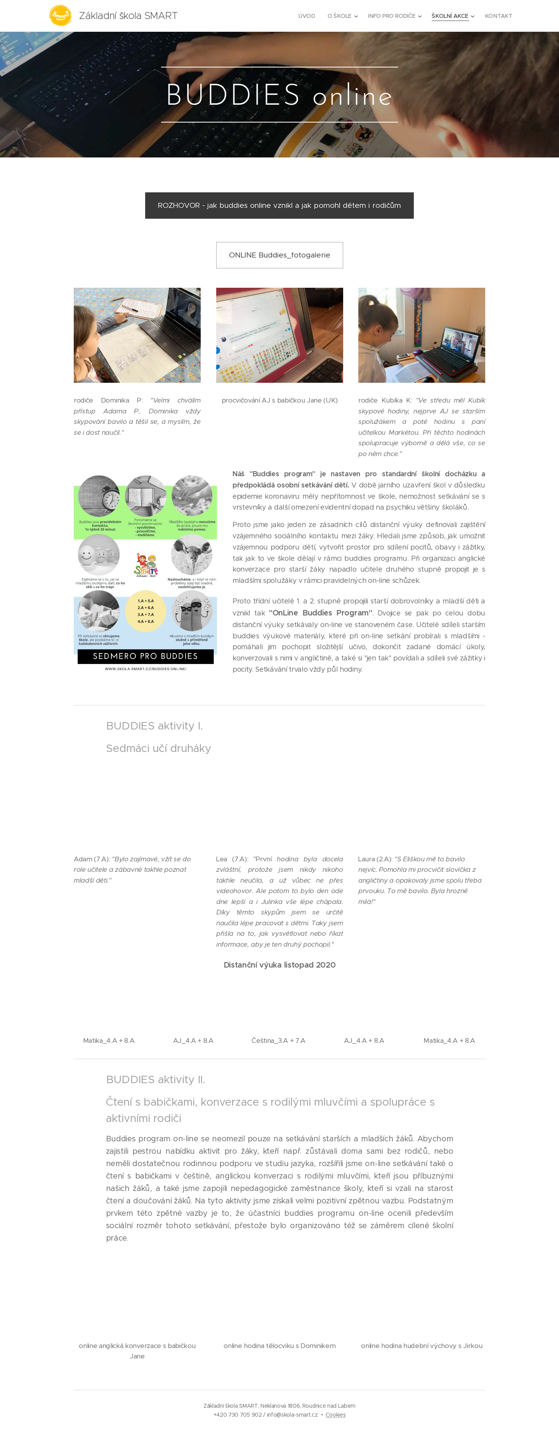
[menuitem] (309, 16)
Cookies (336, 1414)
